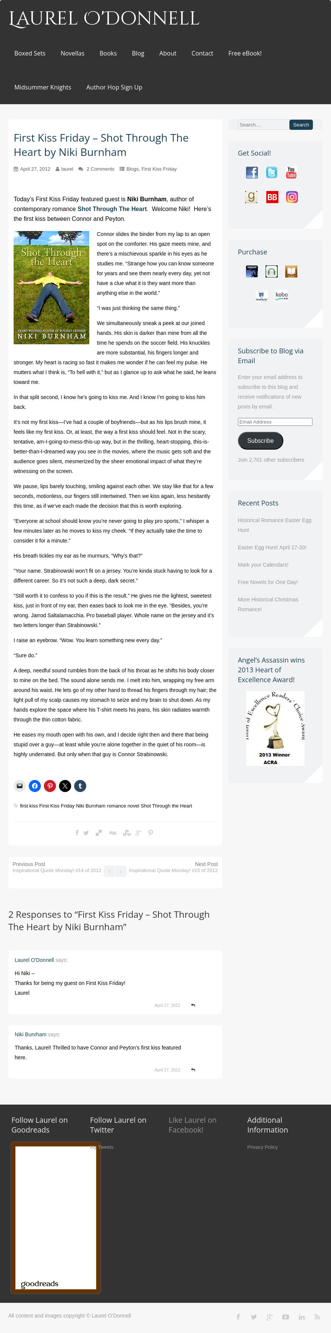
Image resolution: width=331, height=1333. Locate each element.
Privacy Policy (262, 1147)
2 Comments (101, 169)
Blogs (132, 169)
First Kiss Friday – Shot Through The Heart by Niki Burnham (109, 920)
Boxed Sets (29, 53)
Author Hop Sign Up (114, 87)
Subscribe (260, 441)
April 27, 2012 (35, 169)
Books (108, 53)
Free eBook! (245, 53)
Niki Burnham (91, 806)
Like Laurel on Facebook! (193, 1125)
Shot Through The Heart (112, 209)
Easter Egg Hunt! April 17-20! (272, 547)
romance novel (123, 806)
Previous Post (56, 867)
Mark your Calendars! (263, 565)
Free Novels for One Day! (268, 582)
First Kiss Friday (159, 169)
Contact (202, 53)
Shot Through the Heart (166, 806)
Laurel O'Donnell (104, 19)
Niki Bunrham (31, 1034)
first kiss (29, 806)
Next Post (173, 867)
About (167, 53)
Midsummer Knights (42, 87)
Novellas (72, 53)
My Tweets (101, 1147)
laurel (67, 169)
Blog (138, 53)
